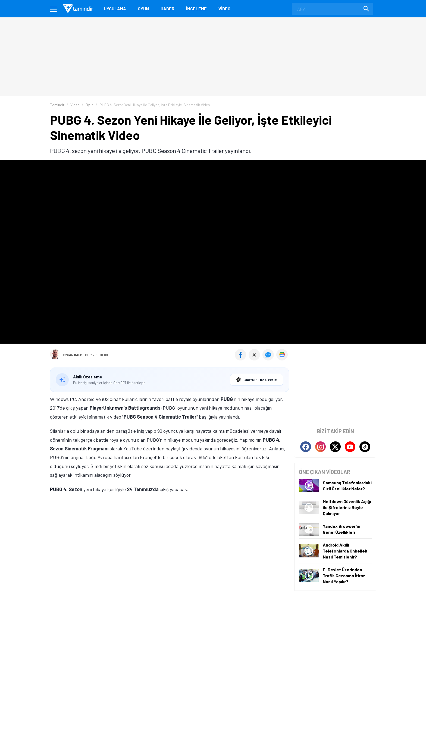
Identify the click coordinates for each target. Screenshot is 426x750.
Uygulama (115, 8)
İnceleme (196, 8)
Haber (167, 8)
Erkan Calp (72, 355)
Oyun (143, 8)
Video (224, 8)
